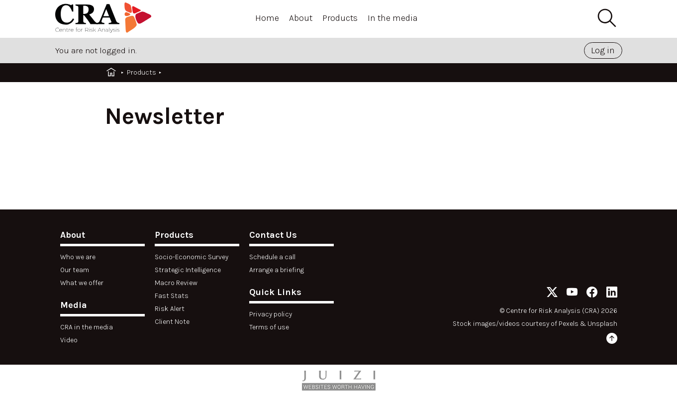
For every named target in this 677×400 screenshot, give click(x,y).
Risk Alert (170, 308)
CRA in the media (86, 327)
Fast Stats (172, 296)
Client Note (172, 321)
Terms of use (269, 327)
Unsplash (602, 323)
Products (141, 72)
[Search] (606, 18)
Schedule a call (272, 257)
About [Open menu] (300, 17)
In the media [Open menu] (393, 17)
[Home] (105, 19)
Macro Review (176, 283)
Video (69, 340)
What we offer (81, 283)
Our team (74, 270)
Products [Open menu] (340, 17)
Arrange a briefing (276, 270)
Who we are (78, 257)
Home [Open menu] (267, 17)
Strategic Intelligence (188, 270)
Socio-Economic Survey (191, 257)
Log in (603, 50)
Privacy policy (270, 314)
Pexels (569, 323)
